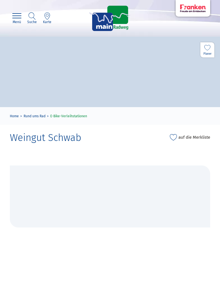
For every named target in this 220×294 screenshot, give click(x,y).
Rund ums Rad (35, 116)
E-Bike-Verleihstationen (68, 116)
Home (14, 116)
